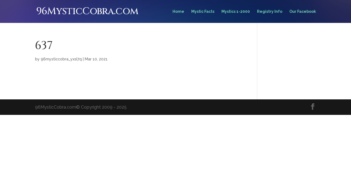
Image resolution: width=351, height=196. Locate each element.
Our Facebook (302, 12)
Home (178, 12)
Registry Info (269, 12)
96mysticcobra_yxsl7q (61, 59)
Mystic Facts (202, 12)
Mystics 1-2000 (235, 12)
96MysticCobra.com (87, 11)
